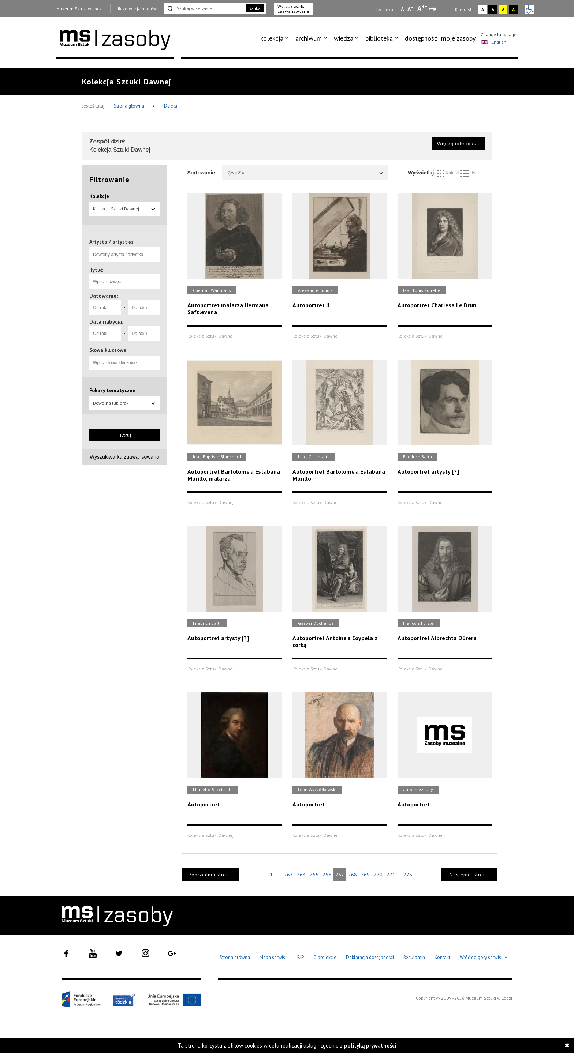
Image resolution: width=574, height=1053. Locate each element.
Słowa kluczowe (107, 350)
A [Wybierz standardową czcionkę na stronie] (410, 8)
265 (314, 874)
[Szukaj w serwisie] (204, 8)
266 (327, 874)
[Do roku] (143, 307)
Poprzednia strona (210, 875)
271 (391, 874)
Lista (469, 173)
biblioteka (379, 38)
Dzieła (170, 106)
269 (365, 874)
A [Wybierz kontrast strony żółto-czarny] (503, 9)
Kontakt (442, 957)
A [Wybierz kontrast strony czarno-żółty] (513, 9)
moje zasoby (458, 38)
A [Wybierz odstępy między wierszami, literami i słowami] (435, 9)
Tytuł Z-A (305, 173)
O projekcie (324, 957)
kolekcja (271, 38)
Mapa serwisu (274, 957)
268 (352, 874)
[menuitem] (275, 38)
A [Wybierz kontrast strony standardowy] (482, 9)
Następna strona (469, 875)
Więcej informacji (458, 143)
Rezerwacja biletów (137, 8)
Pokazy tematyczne (112, 390)
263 (288, 874)
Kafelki (448, 173)
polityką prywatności (370, 1045)
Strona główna (129, 106)
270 (378, 874)
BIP (300, 957)
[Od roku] (105, 307)
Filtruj (124, 435)
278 (407, 874)
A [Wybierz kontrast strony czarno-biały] (493, 9)
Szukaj (255, 8)
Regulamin (414, 957)
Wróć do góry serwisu (483, 957)
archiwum (308, 38)
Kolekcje (99, 196)
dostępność (421, 38)
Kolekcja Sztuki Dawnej (124, 208)
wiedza (343, 38)
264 (301, 874)
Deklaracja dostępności (370, 957)
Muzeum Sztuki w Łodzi (79, 8)
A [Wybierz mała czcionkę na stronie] (402, 9)
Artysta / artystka (111, 241)
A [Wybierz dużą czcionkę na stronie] (422, 8)
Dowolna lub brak (124, 403)
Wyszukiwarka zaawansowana (293, 9)
